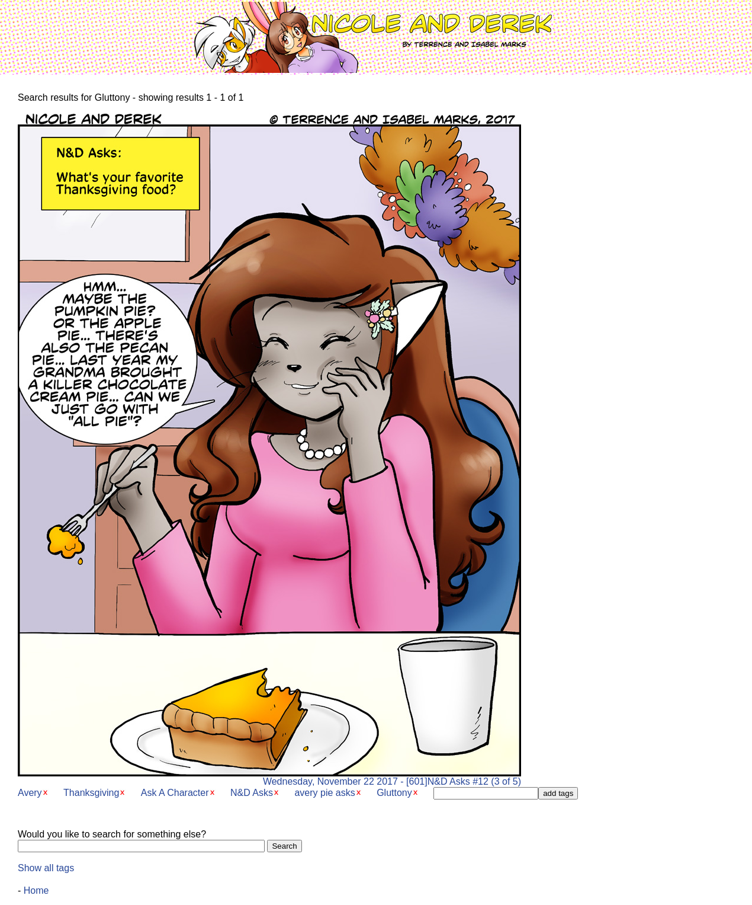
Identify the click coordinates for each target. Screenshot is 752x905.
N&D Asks (251, 793)
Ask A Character (175, 793)
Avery (30, 793)
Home (36, 890)
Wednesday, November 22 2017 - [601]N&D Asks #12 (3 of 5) (269, 777)
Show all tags (46, 868)
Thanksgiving (91, 793)
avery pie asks (324, 793)
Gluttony (394, 793)
